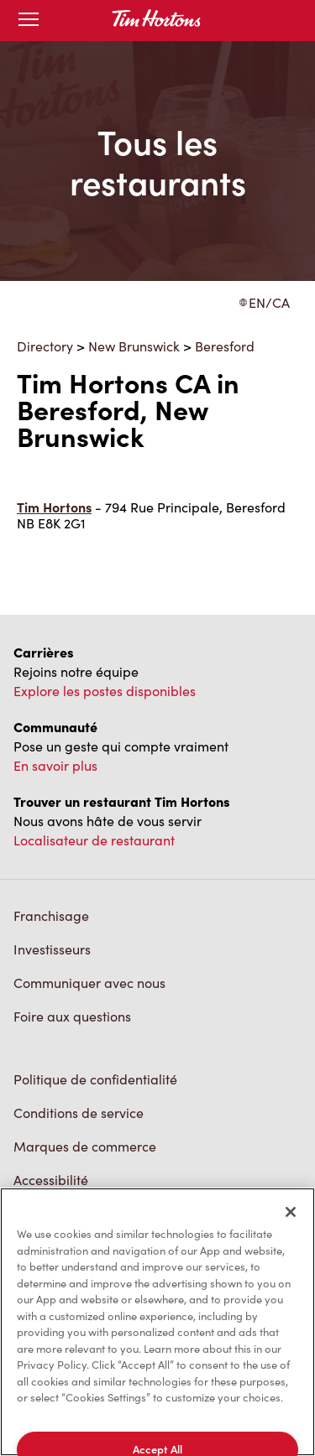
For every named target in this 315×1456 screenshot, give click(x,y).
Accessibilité (50, 1179)
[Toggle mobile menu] (28, 20)
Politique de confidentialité (95, 1079)
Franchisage (51, 915)
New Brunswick (134, 346)
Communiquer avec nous (89, 982)
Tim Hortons (54, 507)
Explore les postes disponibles (104, 690)
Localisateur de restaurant (94, 840)
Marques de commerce (84, 1146)
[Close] (290, 1211)
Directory (45, 346)
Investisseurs (52, 949)
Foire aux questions (72, 1016)
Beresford (225, 346)
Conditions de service (78, 1112)
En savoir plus (55, 765)
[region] (157, 1322)
